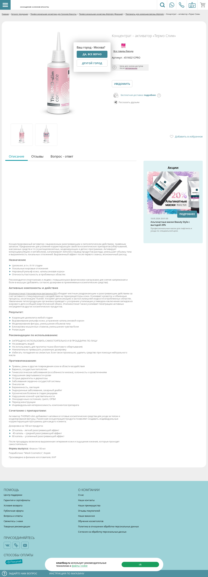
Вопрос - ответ (62, 156)
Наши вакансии (86, 515)
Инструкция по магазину (66, 573)
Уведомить (122, 83)
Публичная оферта (14, 510)
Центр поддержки (13, 494)
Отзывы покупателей (89, 510)
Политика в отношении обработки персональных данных (108, 526)
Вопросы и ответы (13, 515)
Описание (16, 156)
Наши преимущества (89, 505)
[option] (22, 135)
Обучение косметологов (90, 521)
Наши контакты (86, 500)
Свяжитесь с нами (13, 521)
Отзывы (37, 156)
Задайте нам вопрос (23, 573)
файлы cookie (80, 565)
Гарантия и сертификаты (17, 500)
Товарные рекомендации (17, 526)
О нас (81, 494)
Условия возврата (13, 505)
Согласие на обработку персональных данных (102, 531)
